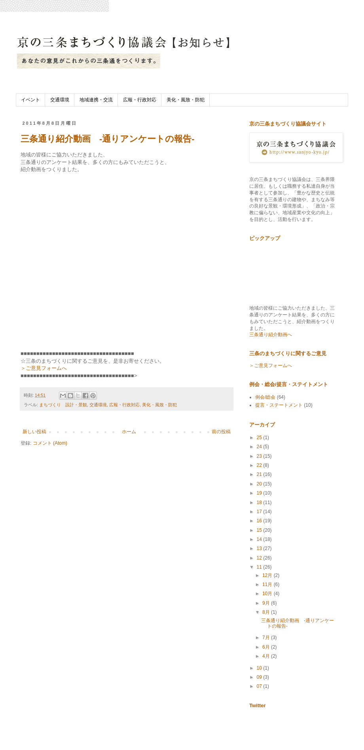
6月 (266, 647)
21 (260, 474)
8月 (266, 612)
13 (260, 548)
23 (260, 456)
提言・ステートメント (279, 405)
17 (260, 511)
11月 (268, 584)
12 (260, 558)
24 (260, 446)
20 (260, 484)
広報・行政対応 (139, 100)
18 (260, 502)
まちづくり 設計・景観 (63, 404)
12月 (268, 575)
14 (260, 539)
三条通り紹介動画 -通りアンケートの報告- (108, 139)
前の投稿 (221, 431)
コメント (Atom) (50, 443)
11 (260, 567)
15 (260, 530)
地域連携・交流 (96, 100)
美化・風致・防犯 (186, 100)
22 (260, 465)
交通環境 (59, 100)
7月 (266, 637)
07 (260, 686)
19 (260, 493)
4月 (266, 656)
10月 (268, 593)
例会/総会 (265, 397)
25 (260, 437)
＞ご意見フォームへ (44, 368)
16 (260, 520)
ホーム (129, 431)
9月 (266, 603)
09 (260, 677)
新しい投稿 (34, 431)
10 (260, 668)
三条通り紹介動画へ (270, 334)
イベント (30, 100)
